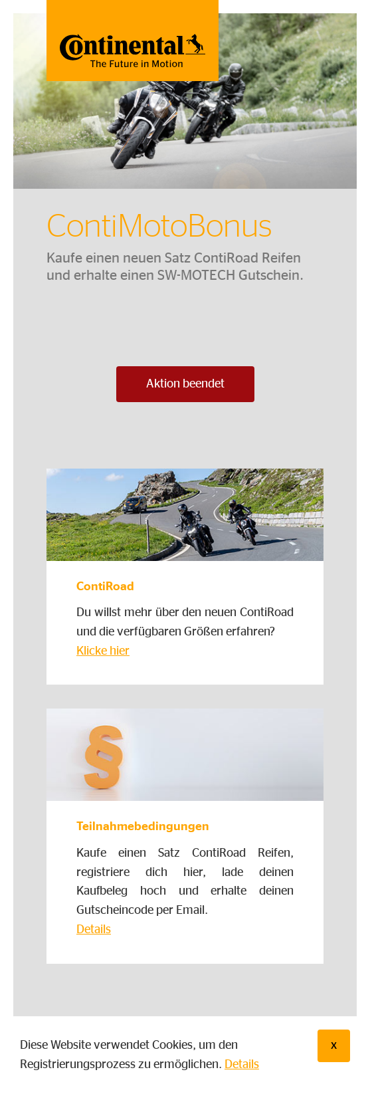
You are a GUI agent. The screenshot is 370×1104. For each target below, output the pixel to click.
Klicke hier (103, 651)
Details (242, 1065)
